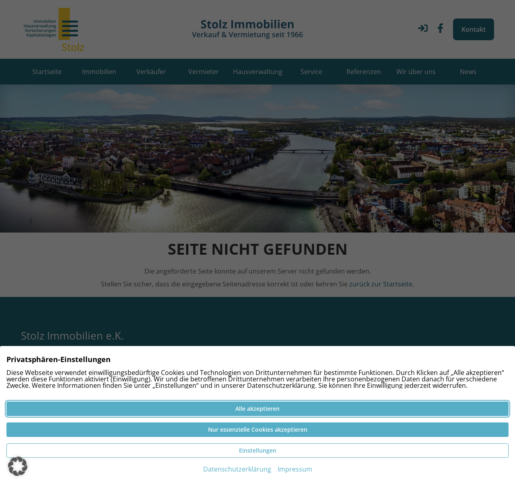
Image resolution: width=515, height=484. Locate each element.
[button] (17, 466)
